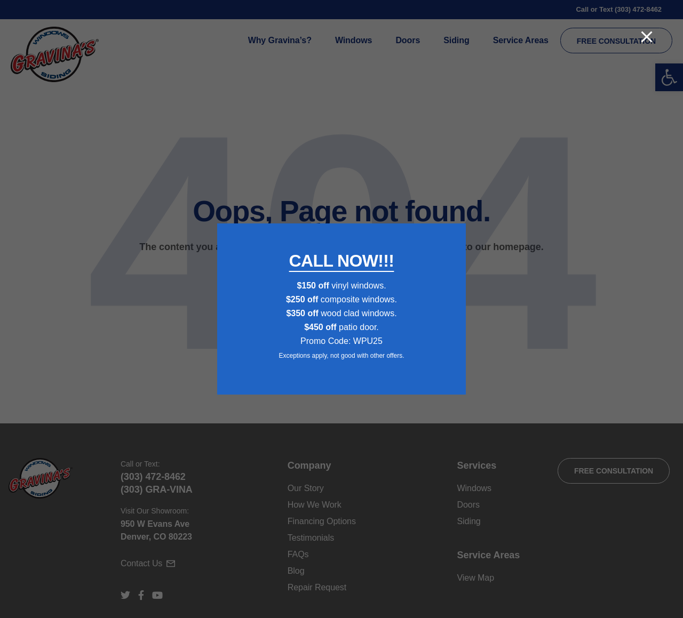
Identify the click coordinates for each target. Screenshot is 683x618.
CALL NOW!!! (341, 260)
